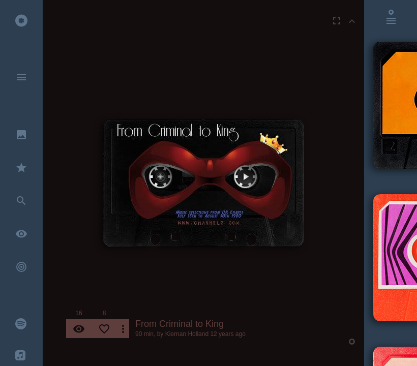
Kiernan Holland (186, 334)
